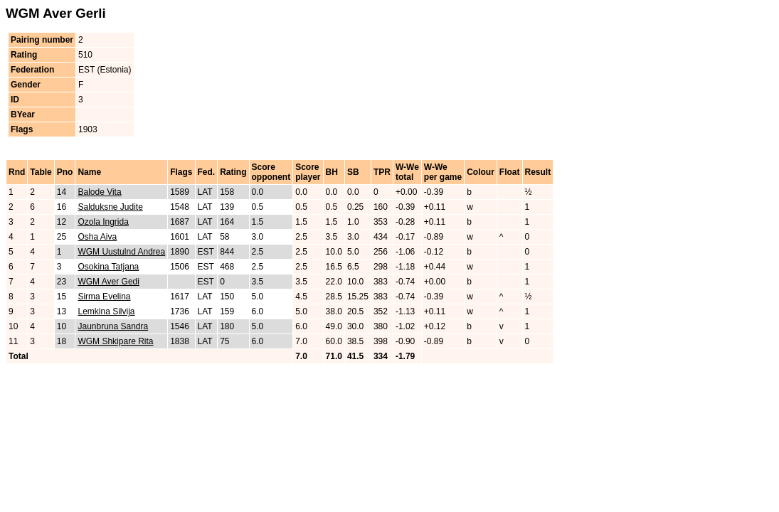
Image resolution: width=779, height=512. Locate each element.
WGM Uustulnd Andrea (121, 252)
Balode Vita (99, 192)
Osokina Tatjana (108, 267)
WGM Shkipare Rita (115, 341)
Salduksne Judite (110, 207)
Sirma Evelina (104, 297)
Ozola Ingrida (103, 222)
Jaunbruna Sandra (113, 326)
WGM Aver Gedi (108, 282)
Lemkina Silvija (106, 311)
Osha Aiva (97, 237)
